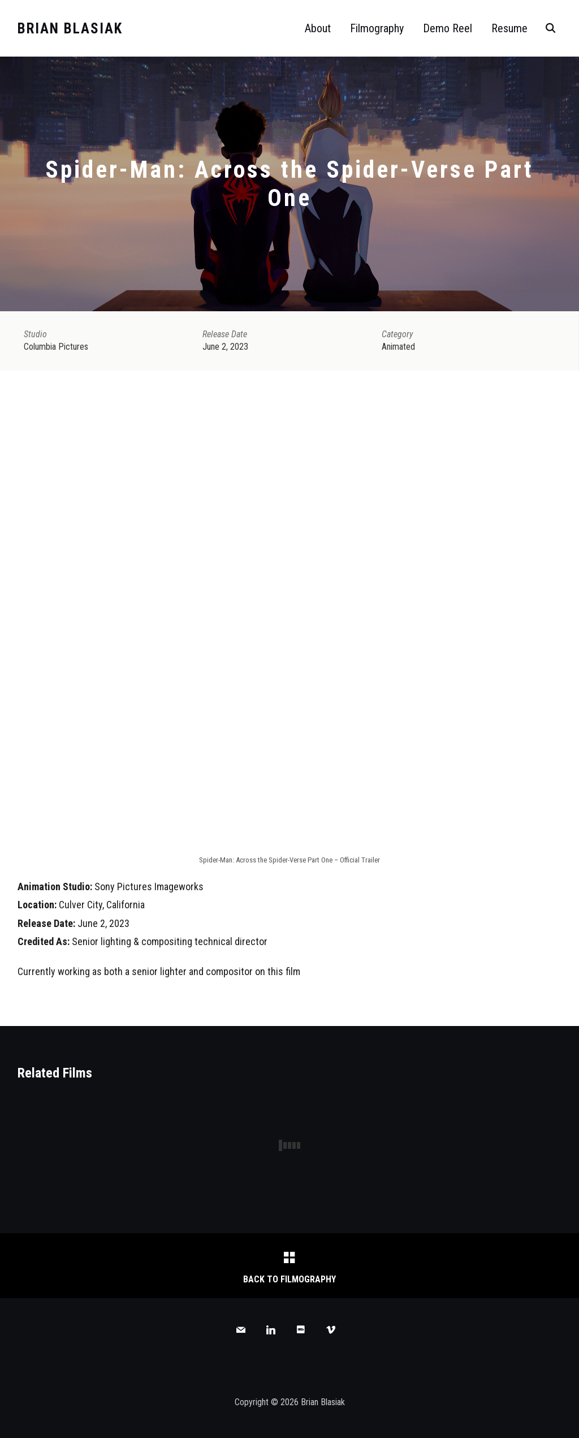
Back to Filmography (289, 1279)
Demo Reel (447, 28)
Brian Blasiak (70, 28)
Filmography (377, 28)
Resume (509, 28)
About (318, 28)
